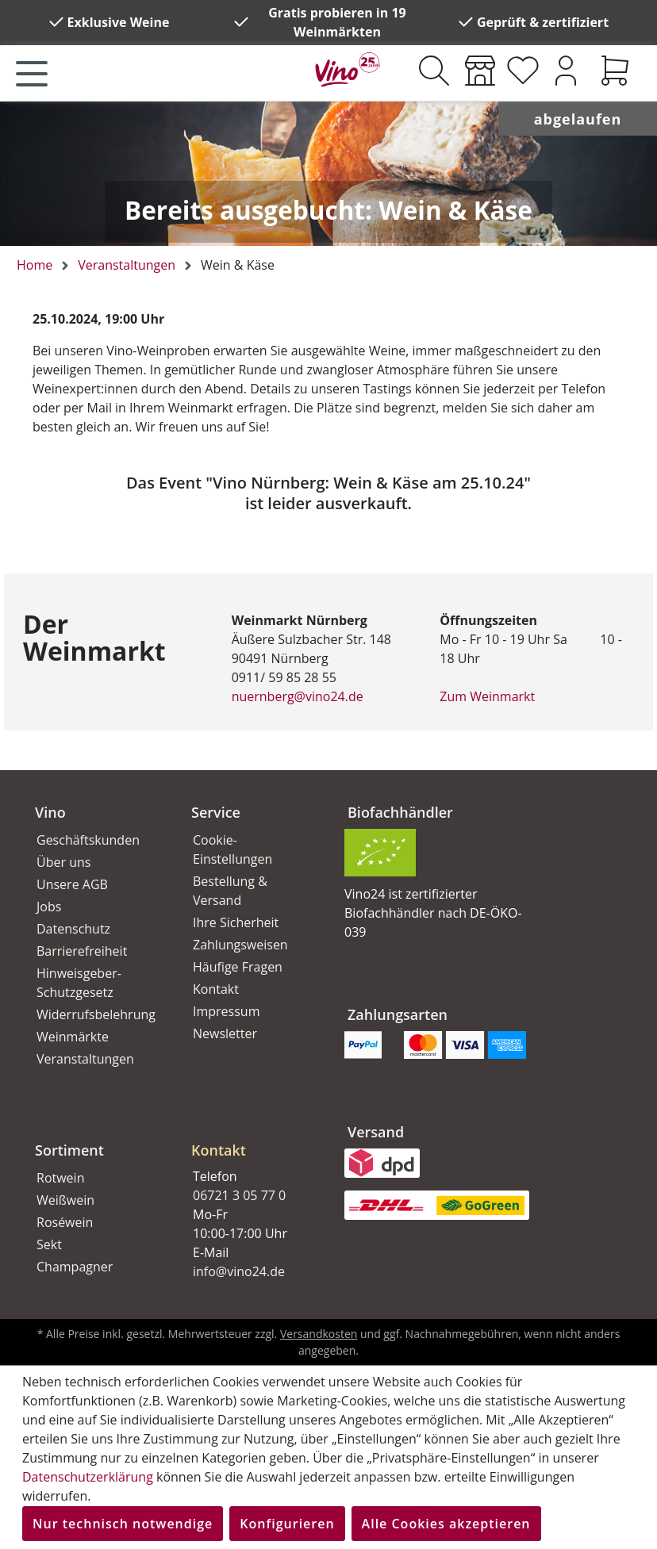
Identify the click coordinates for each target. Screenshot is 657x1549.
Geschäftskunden (88, 840)
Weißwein (65, 1200)
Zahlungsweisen (240, 944)
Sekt (49, 1244)
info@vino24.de (239, 1271)
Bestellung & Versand (230, 890)
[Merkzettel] (523, 71)
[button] (250, 1137)
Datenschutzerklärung (87, 1477)
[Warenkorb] (615, 71)
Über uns (63, 862)
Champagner (74, 1266)
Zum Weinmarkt (487, 696)
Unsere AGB (72, 884)
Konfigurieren (287, 1523)
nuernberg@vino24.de (297, 696)
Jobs (48, 906)
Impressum (226, 1011)
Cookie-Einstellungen (232, 849)
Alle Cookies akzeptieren (446, 1523)
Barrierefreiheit (81, 951)
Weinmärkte (72, 1036)
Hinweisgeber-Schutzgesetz (78, 982)
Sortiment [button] (69, 1150)
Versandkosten (318, 1333)
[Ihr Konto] (566, 71)
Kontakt (216, 989)
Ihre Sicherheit (236, 922)
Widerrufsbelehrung (96, 1014)
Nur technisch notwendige (123, 1523)
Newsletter (225, 1033)
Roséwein (64, 1222)
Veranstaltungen (85, 1059)
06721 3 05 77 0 (239, 1195)
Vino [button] (50, 812)
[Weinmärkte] (480, 71)
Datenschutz (73, 928)
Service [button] (215, 812)
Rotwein (60, 1178)
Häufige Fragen (237, 967)
